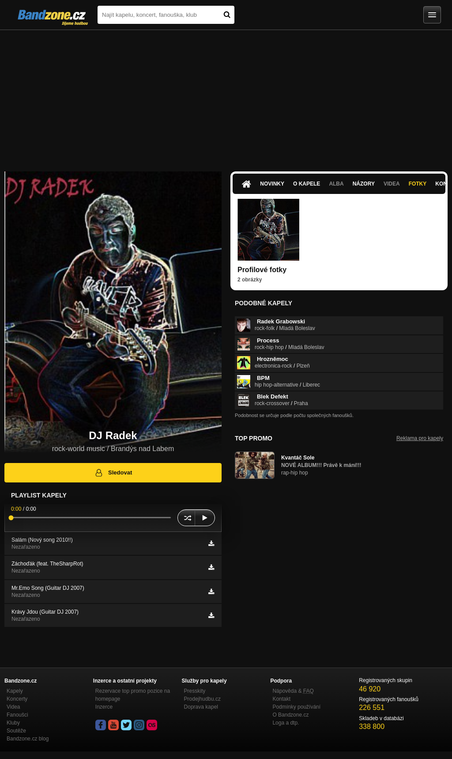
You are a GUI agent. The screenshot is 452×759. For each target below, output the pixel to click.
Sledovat (113, 473)
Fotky (418, 184)
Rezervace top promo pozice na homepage (132, 695)
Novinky (272, 184)
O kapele (306, 184)
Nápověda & (292, 691)
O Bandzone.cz (290, 715)
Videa (392, 184)
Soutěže (16, 731)
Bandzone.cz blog (28, 739)
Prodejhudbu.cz (202, 699)
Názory (364, 184)
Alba (336, 184)
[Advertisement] (226, 96)
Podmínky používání (296, 707)
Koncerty (17, 699)
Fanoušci (17, 715)
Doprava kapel (201, 707)
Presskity (195, 691)
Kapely (15, 691)
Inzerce (104, 707)
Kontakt (281, 699)
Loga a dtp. (285, 723)
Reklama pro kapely (419, 438)
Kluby (13, 723)
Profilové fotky (261, 269)
